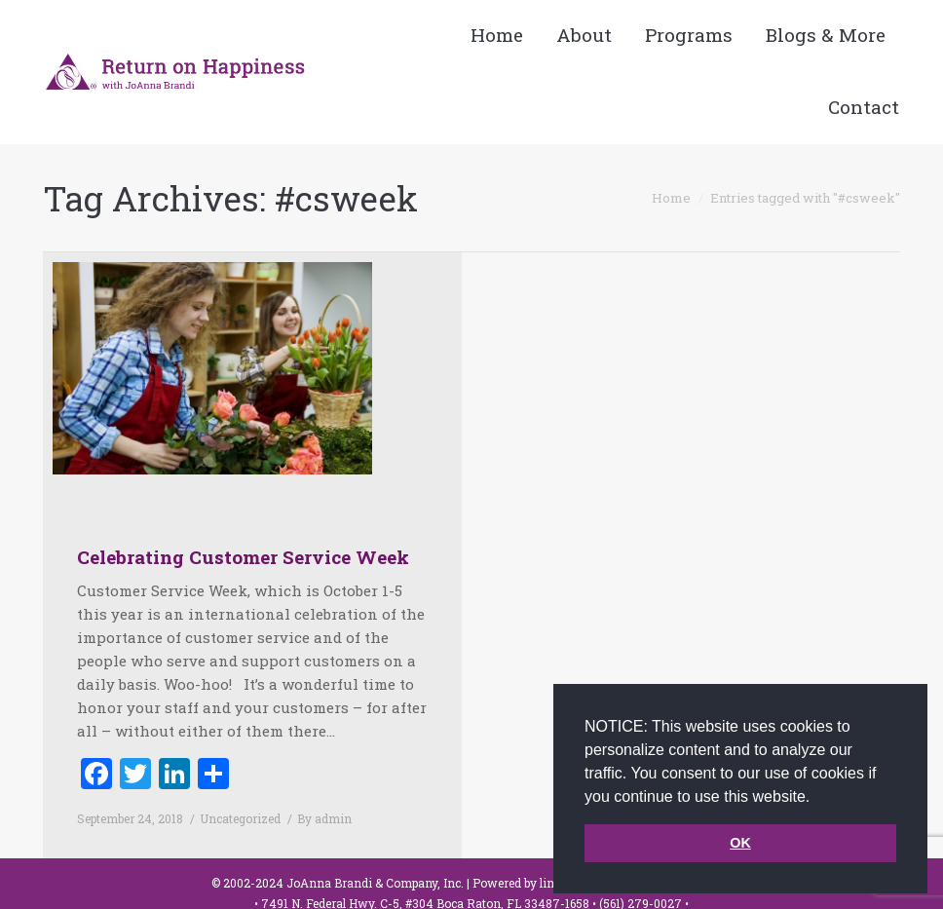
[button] (817, 798)
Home (671, 198)
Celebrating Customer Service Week (243, 557)
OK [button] (740, 843)
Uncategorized (240, 818)
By (324, 818)
